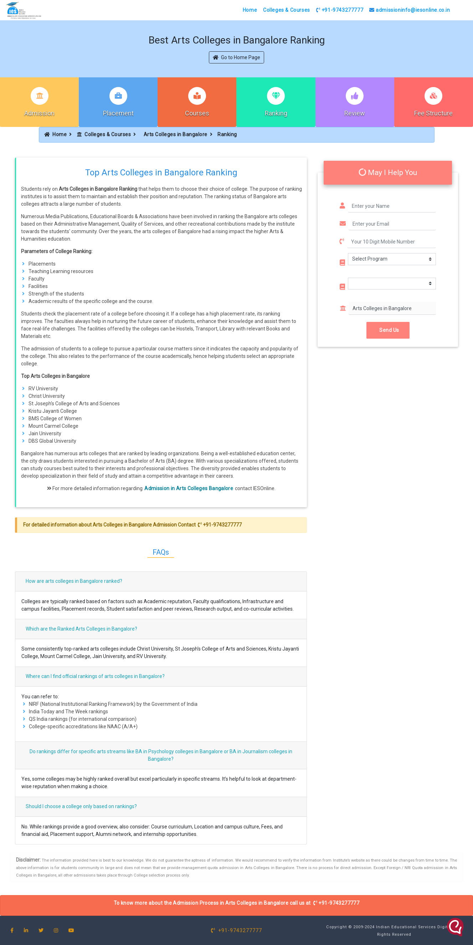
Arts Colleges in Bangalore (175, 134)
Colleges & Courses (286, 10)
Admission (39, 113)
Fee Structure (433, 113)
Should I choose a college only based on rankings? (81, 806)
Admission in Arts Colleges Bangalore (188, 488)
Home (250, 10)
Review (354, 113)
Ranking (276, 113)
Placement (118, 113)
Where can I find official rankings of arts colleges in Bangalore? (95, 676)
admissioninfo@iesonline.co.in (409, 10)
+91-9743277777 (340, 10)
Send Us (388, 330)
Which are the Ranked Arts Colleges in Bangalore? (81, 629)
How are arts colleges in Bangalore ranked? (74, 581)
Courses (197, 113)
